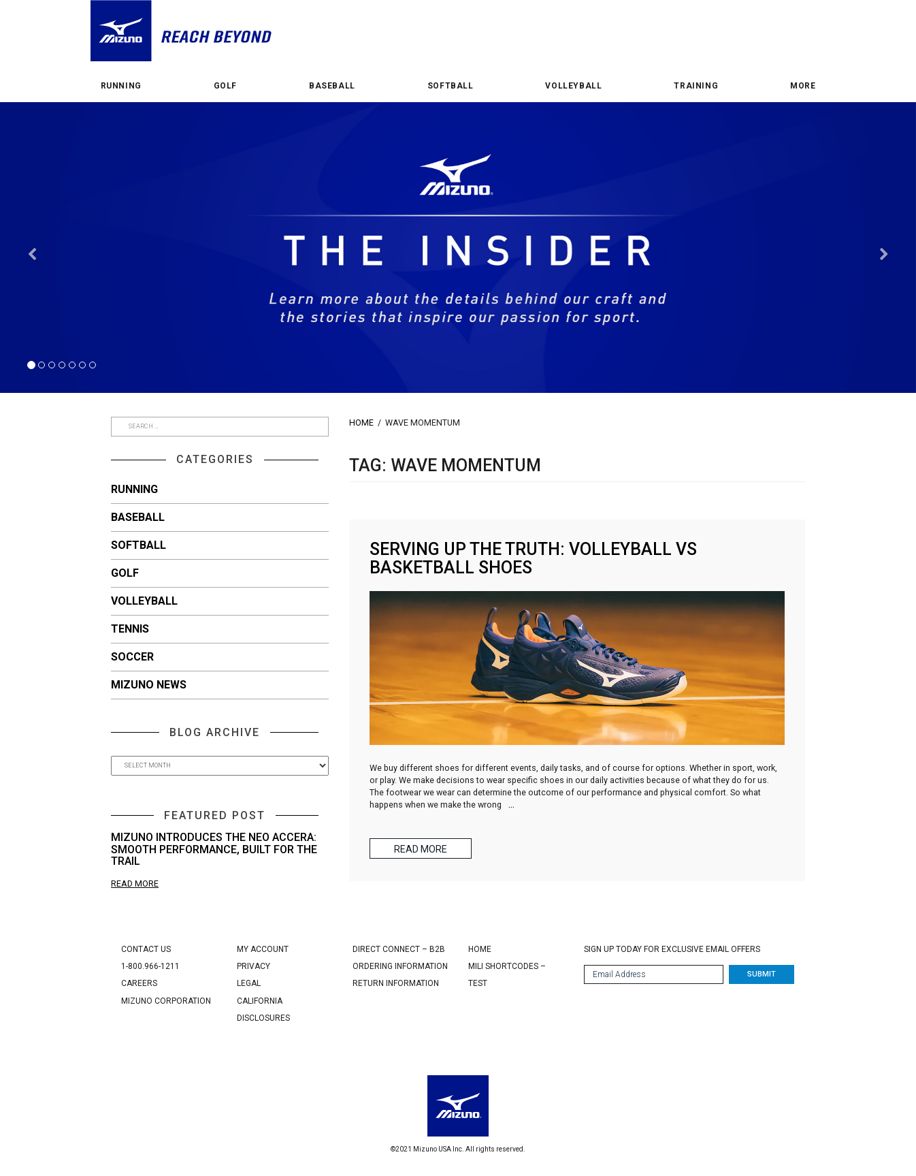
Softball (450, 86)
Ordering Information (400, 966)
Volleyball (573, 86)
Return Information (396, 983)
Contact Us (146, 949)
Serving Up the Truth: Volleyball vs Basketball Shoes (533, 558)
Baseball (332, 86)
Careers (139, 983)
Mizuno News (148, 684)
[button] (32, 321)
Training (696, 86)
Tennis (130, 628)
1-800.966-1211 (150, 966)
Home (361, 422)
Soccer (132, 656)
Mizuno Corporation (166, 1001)
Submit (761, 974)
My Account (263, 949)
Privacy (253, 966)
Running (121, 86)
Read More (135, 883)
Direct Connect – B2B (399, 949)
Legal (249, 983)
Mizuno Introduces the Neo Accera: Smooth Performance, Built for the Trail (214, 849)
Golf (225, 86)
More (802, 86)
